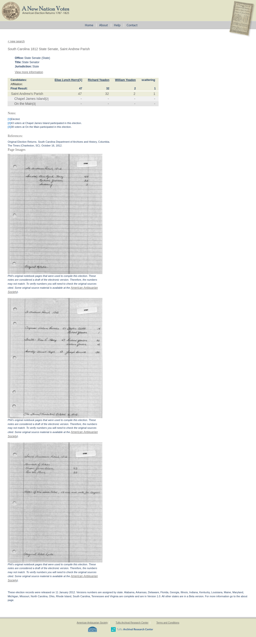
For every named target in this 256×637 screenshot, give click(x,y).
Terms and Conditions (167, 622)
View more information (29, 72)
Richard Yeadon (98, 80)
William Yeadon (125, 80)
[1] (80, 80)
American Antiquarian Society (92, 622)
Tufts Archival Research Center (132, 622)
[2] (46, 99)
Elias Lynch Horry (67, 80)
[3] (34, 104)
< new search (16, 41)
